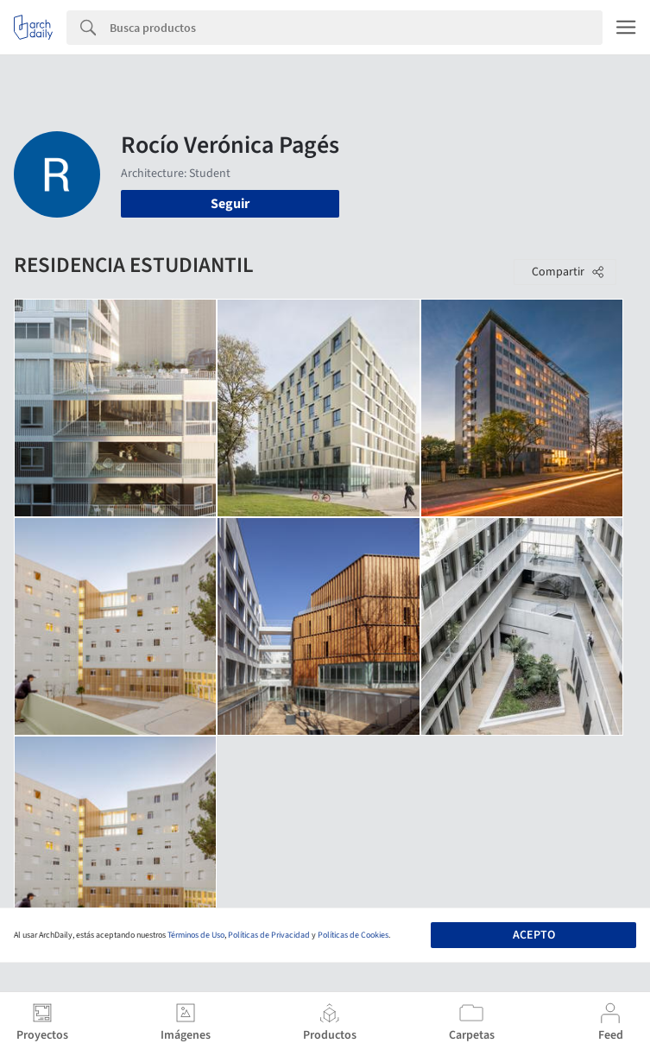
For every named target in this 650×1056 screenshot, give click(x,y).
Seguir (230, 203)
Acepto (534, 935)
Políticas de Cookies (353, 935)
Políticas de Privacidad (269, 935)
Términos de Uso (195, 935)
